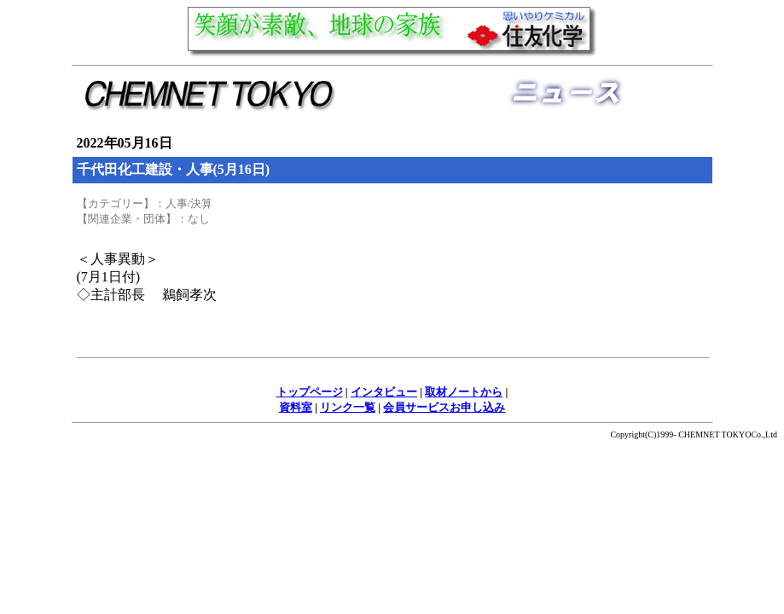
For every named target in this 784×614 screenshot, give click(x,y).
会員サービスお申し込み (444, 407)
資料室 (295, 407)
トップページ (309, 391)
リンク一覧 (347, 407)
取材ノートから (463, 391)
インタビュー (384, 391)
